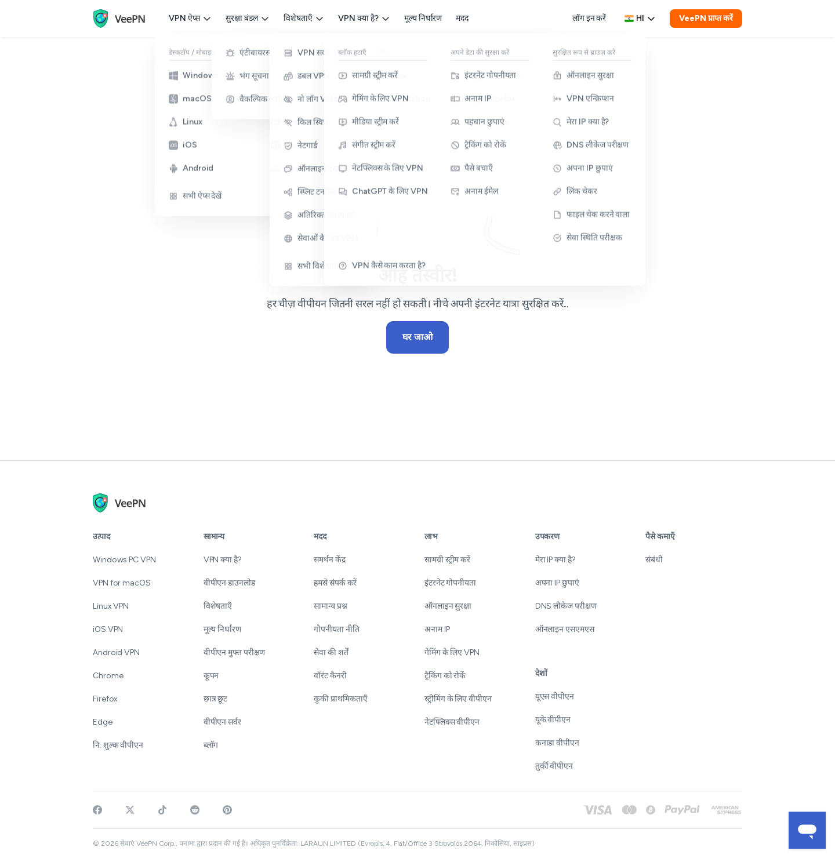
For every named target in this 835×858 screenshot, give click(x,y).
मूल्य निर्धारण (423, 18)
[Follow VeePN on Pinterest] (227, 810)
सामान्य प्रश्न (330, 606)
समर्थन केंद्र (329, 560)
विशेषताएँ (304, 18)
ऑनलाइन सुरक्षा (447, 606)
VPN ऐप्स (190, 18)
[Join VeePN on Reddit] (195, 810)
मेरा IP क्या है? (555, 560)
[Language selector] (640, 18)
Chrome (108, 676)
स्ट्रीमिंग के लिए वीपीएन (458, 699)
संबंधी (654, 560)
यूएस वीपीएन (554, 696)
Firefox (105, 699)
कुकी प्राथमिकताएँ (341, 699)
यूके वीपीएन (553, 720)
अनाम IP (436, 629)
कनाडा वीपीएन (557, 743)
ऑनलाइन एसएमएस (564, 629)
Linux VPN (111, 606)
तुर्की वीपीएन (554, 766)
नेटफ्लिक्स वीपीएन (452, 722)
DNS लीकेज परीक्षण (566, 606)
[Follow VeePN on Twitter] (130, 810)
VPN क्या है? (364, 18)
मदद (462, 18)
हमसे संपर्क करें (335, 583)
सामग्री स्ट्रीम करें (447, 560)
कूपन (211, 676)
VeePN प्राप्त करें (706, 18)
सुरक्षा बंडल (248, 18)
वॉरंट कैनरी (330, 676)
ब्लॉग (211, 745)
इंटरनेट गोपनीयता (450, 583)
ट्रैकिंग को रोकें (445, 676)
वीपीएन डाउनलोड (229, 583)
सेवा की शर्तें (331, 652)
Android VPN (116, 652)
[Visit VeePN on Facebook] (97, 810)
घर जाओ (417, 337)
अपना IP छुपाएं (557, 583)
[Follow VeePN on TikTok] (162, 810)
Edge (102, 722)
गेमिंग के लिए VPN (452, 652)
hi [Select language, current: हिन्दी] (640, 18)
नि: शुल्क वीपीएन (118, 745)
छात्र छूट (216, 699)
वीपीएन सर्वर (222, 722)
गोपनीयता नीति (336, 629)
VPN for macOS (122, 583)
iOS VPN (108, 629)
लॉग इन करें (589, 18)
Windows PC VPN (124, 560)
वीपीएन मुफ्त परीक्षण (235, 652)
